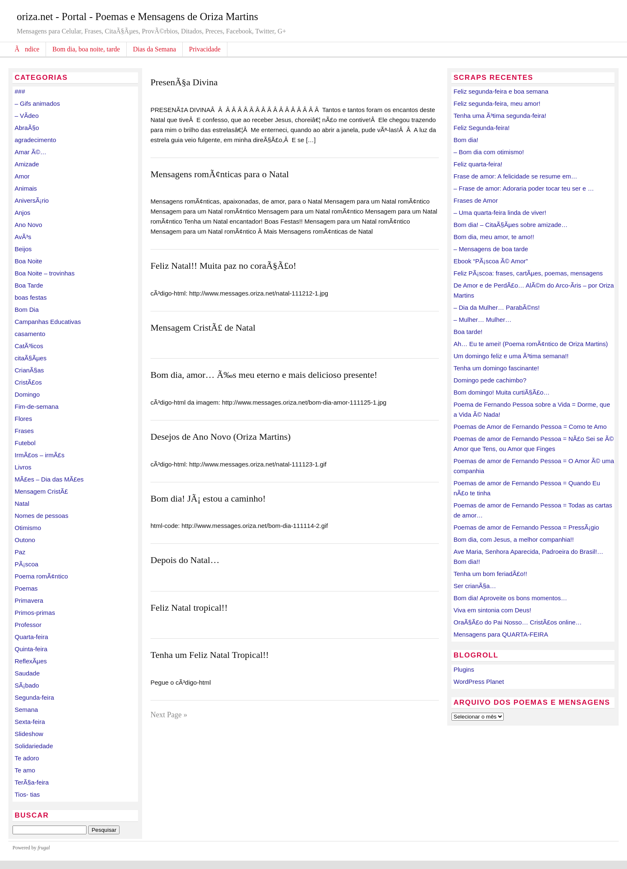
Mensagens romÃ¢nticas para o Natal (219, 174)
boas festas (31, 297)
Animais (26, 188)
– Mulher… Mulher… (482, 319)
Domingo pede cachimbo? (490, 380)
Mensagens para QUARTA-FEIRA (501, 634)
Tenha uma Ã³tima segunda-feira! (500, 115)
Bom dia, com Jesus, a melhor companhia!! (514, 539)
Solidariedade (34, 745)
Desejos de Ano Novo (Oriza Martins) (220, 436)
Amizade (27, 164)
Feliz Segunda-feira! (482, 127)
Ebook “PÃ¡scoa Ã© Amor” (491, 261)
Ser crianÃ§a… (475, 585)
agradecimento (35, 139)
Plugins (464, 669)
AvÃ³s (23, 236)
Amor (22, 176)
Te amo (25, 770)
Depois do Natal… (184, 560)
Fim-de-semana (37, 406)
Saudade (27, 673)
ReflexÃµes (31, 661)
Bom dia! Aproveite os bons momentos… (510, 597)
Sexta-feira (30, 721)
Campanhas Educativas (48, 321)
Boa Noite (28, 261)
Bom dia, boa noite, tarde (86, 49)
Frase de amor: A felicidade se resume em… (515, 176)
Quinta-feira (31, 648)
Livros (23, 467)
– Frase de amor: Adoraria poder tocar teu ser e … (524, 188)
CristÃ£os (28, 382)
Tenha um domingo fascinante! (496, 368)
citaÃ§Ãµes (30, 358)
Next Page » (168, 715)
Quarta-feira (31, 636)
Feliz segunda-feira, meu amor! (497, 103)
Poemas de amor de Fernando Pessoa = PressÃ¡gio (526, 527)
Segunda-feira (34, 697)
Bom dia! (466, 139)
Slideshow (29, 733)
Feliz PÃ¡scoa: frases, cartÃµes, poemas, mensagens (528, 273)
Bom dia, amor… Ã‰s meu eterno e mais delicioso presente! (263, 375)
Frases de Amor (476, 200)
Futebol (25, 442)
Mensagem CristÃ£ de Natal (202, 327)
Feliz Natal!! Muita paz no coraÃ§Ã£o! (223, 265)
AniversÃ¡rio (32, 200)
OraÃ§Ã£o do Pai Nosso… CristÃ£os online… (518, 622)
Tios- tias (27, 794)
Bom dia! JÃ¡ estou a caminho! (208, 498)
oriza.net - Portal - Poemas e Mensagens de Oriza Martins (137, 16)
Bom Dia (27, 309)
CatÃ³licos (29, 345)
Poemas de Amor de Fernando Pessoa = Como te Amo (530, 426)
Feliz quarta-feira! (478, 164)
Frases (24, 430)
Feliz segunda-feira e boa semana (501, 91)
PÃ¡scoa (26, 564)
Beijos (23, 248)
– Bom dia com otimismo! (489, 151)
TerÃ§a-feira (32, 782)
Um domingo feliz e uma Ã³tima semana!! (511, 355)
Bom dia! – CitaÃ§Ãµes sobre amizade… (511, 224)
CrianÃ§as (29, 370)
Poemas (26, 588)
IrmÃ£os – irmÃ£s (39, 455)
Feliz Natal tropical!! (188, 607)
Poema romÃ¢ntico (41, 576)
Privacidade (205, 49)
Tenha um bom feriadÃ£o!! (490, 573)
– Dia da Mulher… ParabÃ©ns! (497, 307)
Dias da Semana (154, 49)
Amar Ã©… (30, 151)
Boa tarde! (468, 331)
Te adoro (27, 758)
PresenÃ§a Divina (184, 82)
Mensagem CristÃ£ (41, 491)
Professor (28, 624)
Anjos (23, 212)
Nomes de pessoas (41, 515)
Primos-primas (35, 612)
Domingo (27, 394)
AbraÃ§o (27, 127)
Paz (20, 552)
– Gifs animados (37, 103)
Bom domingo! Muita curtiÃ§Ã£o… (502, 392)
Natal (22, 503)
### (20, 91)
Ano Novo (28, 224)
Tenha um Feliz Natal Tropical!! (209, 655)
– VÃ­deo (27, 115)
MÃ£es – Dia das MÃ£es (49, 479)
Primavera (29, 600)
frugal (44, 848)
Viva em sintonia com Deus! (492, 610)
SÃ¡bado (27, 685)
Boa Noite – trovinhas (44, 273)
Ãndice (27, 49)
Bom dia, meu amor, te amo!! (494, 236)
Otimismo (28, 527)
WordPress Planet (479, 681)
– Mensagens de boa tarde (491, 248)
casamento (30, 333)
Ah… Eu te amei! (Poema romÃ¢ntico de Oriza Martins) (531, 343)
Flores (23, 418)
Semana (26, 709)
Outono (25, 539)
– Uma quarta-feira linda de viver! (500, 212)
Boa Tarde (29, 285)
